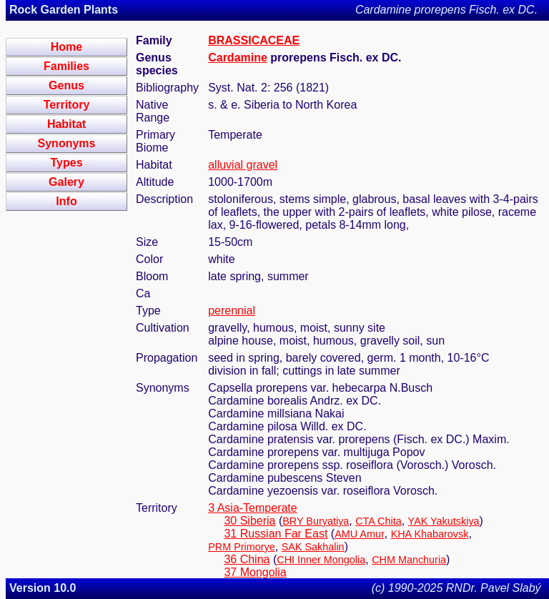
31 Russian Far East (275, 534)
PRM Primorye (241, 547)
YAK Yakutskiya (444, 521)
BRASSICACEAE (254, 40)
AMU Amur (360, 534)
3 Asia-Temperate (252, 508)
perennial (231, 311)
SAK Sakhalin (313, 547)
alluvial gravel (242, 165)
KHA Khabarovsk (430, 534)
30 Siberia (249, 521)
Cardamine (237, 57)
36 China (246, 559)
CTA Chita (378, 521)
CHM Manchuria (409, 559)
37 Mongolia (255, 572)
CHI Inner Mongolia (321, 559)
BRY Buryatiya (315, 521)
